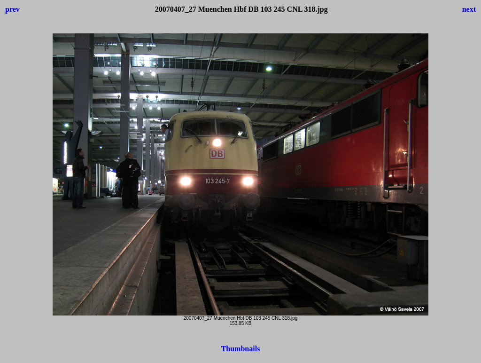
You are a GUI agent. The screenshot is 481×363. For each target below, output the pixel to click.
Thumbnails (240, 349)
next (469, 9)
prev (12, 9)
